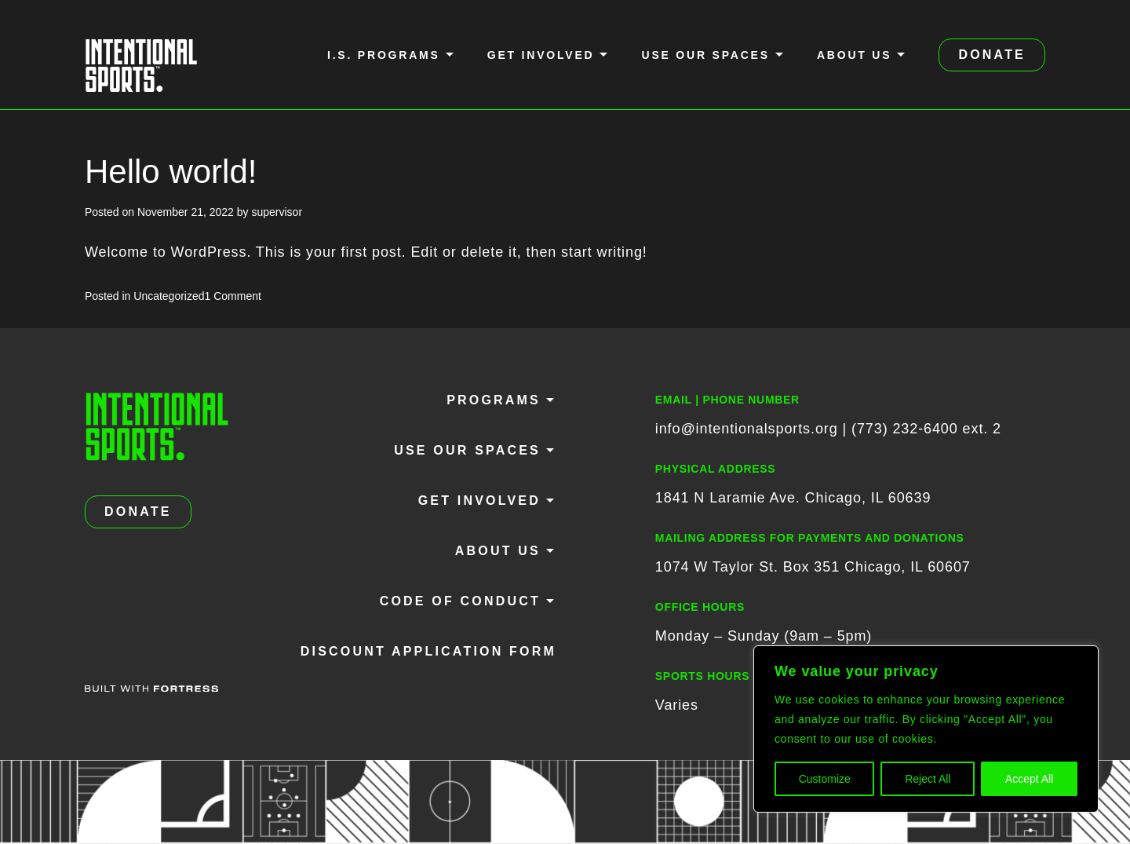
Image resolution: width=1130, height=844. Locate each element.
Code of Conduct (460, 601)
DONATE (992, 54)
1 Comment (233, 296)
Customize (825, 779)
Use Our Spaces (705, 55)
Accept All (1029, 779)
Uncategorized (168, 296)
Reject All (927, 779)
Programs (494, 400)
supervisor (276, 212)
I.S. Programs (383, 55)
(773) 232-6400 (904, 429)
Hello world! (171, 171)
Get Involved (541, 55)
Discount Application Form (428, 651)
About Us (854, 55)
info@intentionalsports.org (746, 429)
